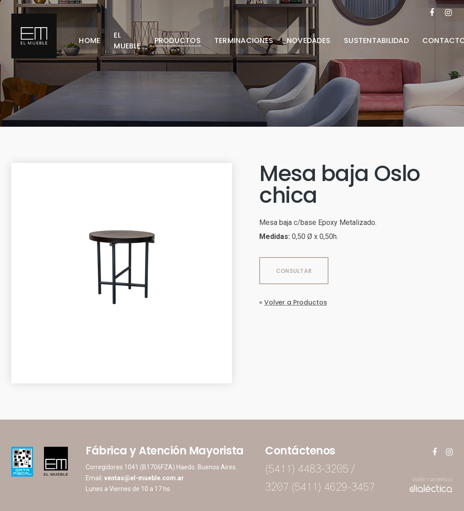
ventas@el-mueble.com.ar (144, 478)
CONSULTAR (294, 271)
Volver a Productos (295, 302)
